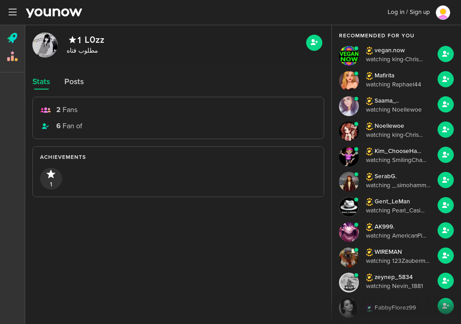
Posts (74, 81)
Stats (41, 81)
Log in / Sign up (409, 12)
